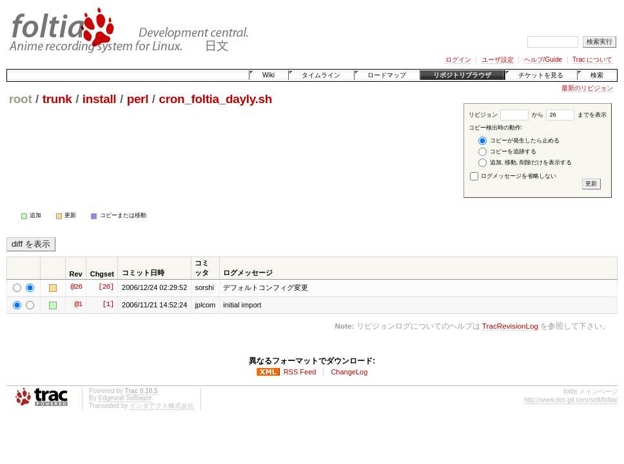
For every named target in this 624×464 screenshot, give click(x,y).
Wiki (268, 75)
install (100, 99)
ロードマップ (386, 75)
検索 (596, 75)
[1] (107, 305)
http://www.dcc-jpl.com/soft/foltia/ (571, 399)
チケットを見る (540, 75)
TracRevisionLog (510, 326)
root (20, 99)
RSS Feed (300, 372)
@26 (76, 287)
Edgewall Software (124, 397)
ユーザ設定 (498, 59)
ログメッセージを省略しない (513, 176)
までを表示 (576, 114)
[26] (105, 287)
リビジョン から (506, 114)
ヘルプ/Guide (543, 59)
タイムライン (321, 75)
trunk (57, 99)
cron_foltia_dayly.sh (215, 99)
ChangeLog (349, 372)
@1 (78, 305)
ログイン (458, 59)
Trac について (592, 59)
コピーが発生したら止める (519, 141)
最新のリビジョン (587, 88)
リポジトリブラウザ (462, 75)
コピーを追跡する (507, 152)
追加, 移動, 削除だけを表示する (525, 163)
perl (137, 99)
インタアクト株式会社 (162, 405)
